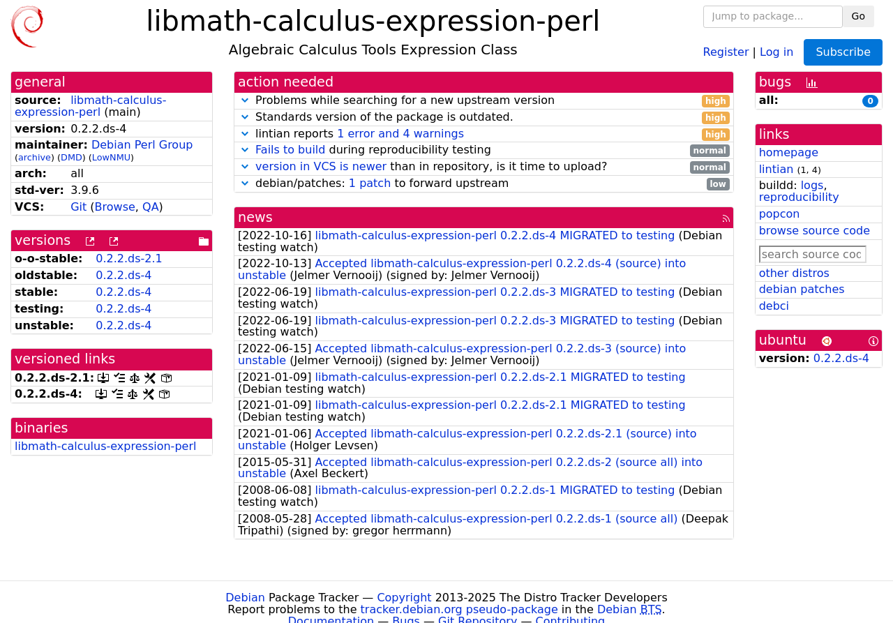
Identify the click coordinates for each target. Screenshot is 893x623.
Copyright (404, 597)
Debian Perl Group (142, 144)
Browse (115, 206)
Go (858, 16)
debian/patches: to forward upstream (484, 184)
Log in (776, 51)
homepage (788, 152)
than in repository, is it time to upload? (484, 167)
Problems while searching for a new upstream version (484, 101)
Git (78, 206)
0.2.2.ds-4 (123, 275)
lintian (776, 169)
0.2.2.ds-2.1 (129, 258)
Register (726, 51)
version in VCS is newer (321, 166)
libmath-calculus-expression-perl (90, 106)
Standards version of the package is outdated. (484, 117)
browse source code (814, 230)
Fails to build (290, 149)
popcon (779, 213)
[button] (244, 100)
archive (34, 157)
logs (812, 185)
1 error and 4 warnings (400, 133)
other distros (794, 273)
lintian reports (484, 134)
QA (150, 206)
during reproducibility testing (484, 150)
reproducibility (799, 197)
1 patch (370, 183)
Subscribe (843, 52)
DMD (71, 157)
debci (774, 306)
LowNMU (111, 157)
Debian (245, 597)
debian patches (802, 289)
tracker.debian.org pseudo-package (459, 609)
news (255, 217)
